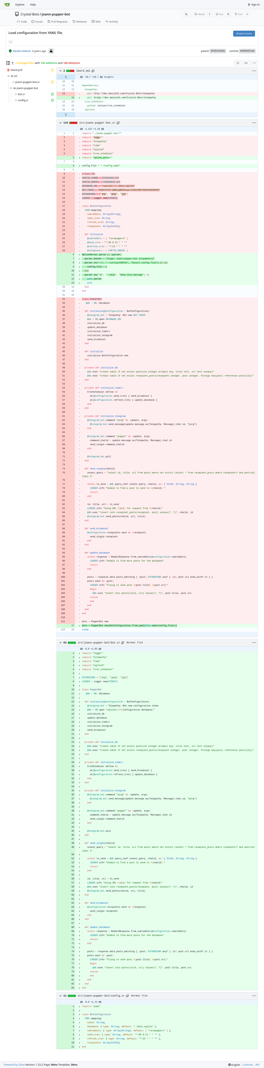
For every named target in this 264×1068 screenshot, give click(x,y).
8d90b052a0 (247, 51)
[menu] (254, 63)
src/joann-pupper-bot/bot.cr (99, 642)
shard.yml (83, 70)
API (257, 1064)
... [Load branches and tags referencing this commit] (11, 41)
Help (33, 4)
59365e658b (218, 51)
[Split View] (246, 63)
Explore (19, 4)
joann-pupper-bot (56, 14)
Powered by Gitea (14, 1064)
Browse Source (244, 33)
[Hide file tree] (8, 63)
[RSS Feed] (186, 14)
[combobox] (237, 63)
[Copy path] (93, 70)
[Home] (7, 4)
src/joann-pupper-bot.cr (97, 122)
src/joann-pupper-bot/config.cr (101, 995)
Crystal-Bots (30, 14)
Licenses (248, 1064)
